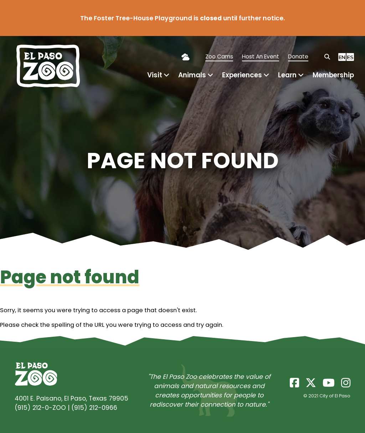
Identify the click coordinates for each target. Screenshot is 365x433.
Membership (333, 75)
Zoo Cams (219, 56)
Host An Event (260, 56)
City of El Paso (334, 396)
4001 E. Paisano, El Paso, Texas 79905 (71, 398)
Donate (298, 56)
